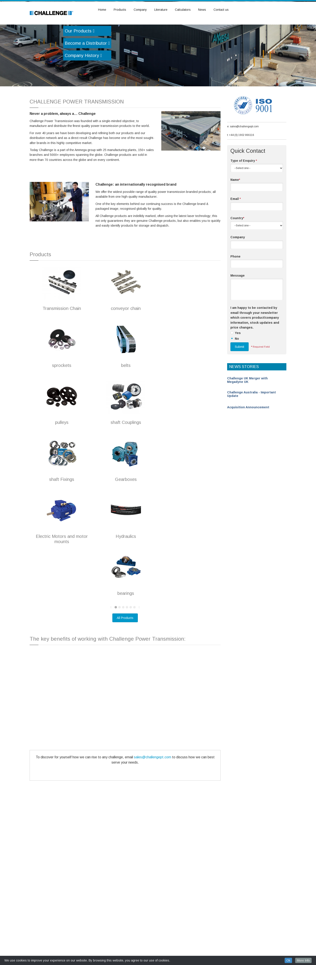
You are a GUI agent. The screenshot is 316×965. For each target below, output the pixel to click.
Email (235, 223)
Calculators (183, 9)
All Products (125, 642)
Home (102, 9)
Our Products (79, 55)
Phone (235, 281)
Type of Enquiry (243, 185)
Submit (239, 371)
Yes (238, 357)
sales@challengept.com (152, 782)
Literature (160, 9)
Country (237, 242)
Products (120, 9)
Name (235, 204)
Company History (83, 80)
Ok (288, 960)
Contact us (221, 9)
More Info (303, 960)
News (202, 9)
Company (140, 9)
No (237, 363)
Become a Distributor (87, 67)
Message (237, 300)
